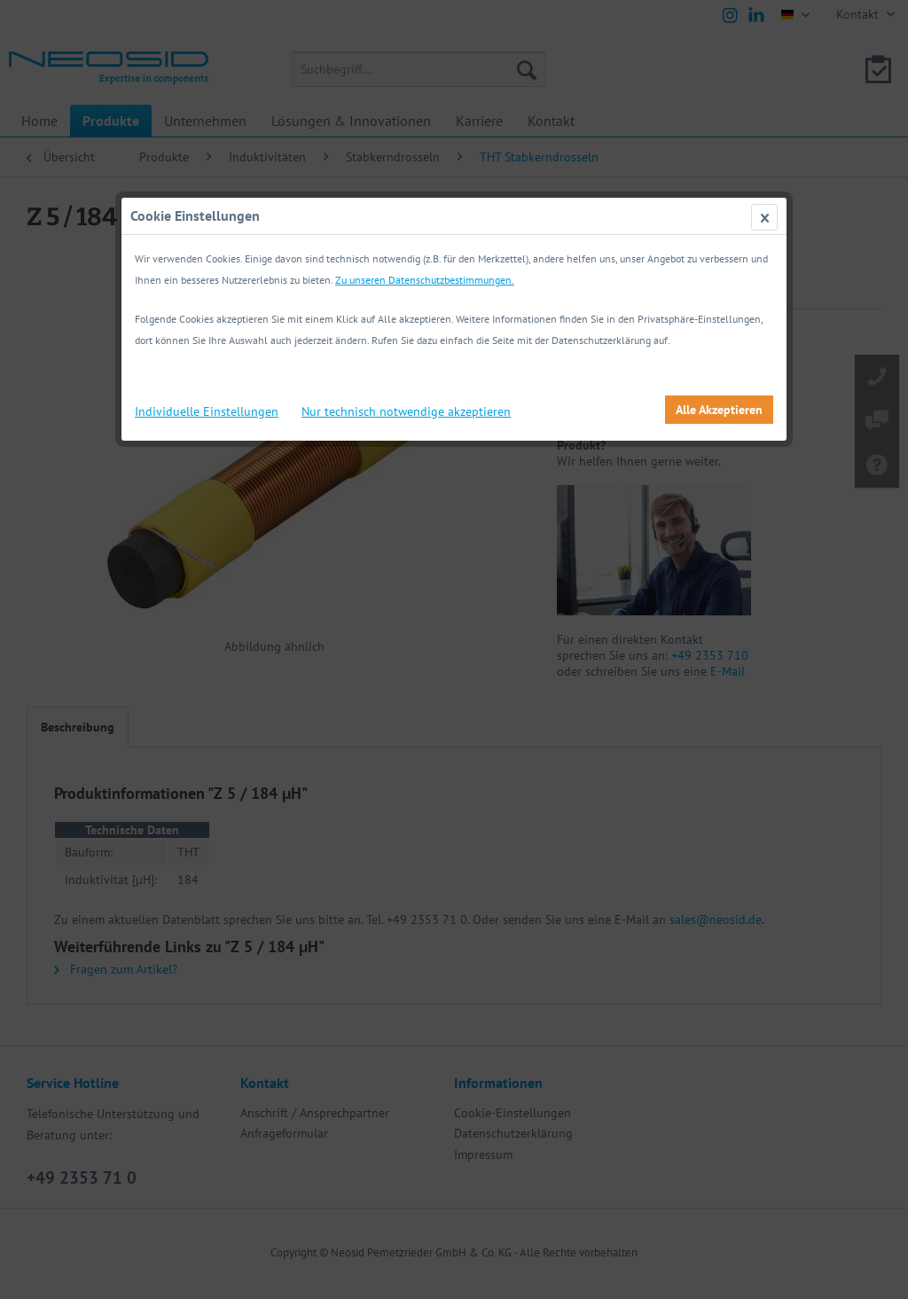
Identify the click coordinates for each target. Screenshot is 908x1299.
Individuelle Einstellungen (206, 411)
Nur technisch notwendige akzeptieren (406, 411)
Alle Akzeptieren (719, 410)
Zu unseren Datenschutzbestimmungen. (424, 279)
